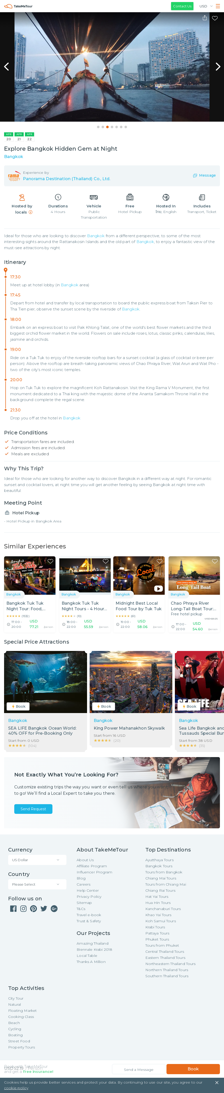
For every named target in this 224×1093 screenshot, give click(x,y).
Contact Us (182, 6)
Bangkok (96, 235)
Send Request (33, 809)
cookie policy (16, 1088)
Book (193, 1069)
